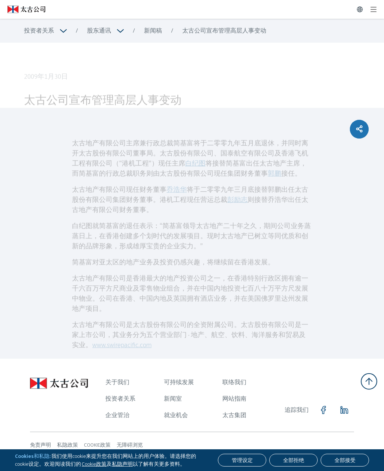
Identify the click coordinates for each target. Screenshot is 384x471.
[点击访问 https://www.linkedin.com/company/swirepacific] (344, 410)
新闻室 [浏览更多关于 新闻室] (173, 398)
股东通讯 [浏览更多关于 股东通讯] (99, 30)
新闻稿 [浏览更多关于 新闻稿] (153, 30)
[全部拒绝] (293, 460)
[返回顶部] (369, 381)
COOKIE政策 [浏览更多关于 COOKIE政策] (97, 445)
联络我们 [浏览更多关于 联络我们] (234, 382)
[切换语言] (359, 9)
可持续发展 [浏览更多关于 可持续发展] (179, 382)
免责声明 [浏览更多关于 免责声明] (40, 445)
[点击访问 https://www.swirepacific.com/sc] (22, 9)
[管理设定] (242, 460)
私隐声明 (122, 464)
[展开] (373, 9)
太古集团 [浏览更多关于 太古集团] (234, 415)
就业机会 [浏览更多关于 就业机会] (176, 415)
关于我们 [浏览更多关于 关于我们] (117, 382)
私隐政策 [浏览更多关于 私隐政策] (67, 445)
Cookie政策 (94, 464)
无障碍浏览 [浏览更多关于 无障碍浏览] (130, 445)
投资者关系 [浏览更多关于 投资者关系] (39, 30)
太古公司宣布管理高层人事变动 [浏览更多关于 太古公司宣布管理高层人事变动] (224, 30)
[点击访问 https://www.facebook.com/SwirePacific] (323, 410)
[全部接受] (345, 460)
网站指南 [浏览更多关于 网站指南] (234, 398)
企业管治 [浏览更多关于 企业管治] (117, 415)
